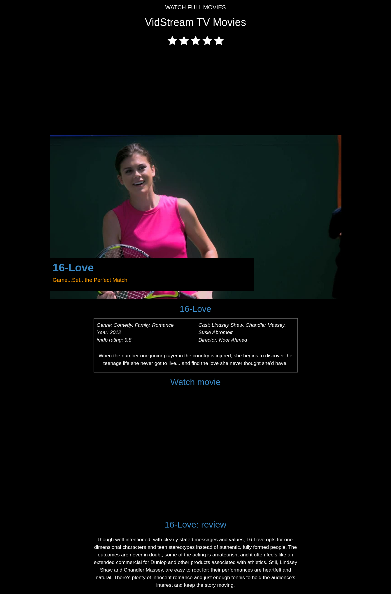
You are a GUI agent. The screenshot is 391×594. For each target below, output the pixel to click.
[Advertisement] (196, 91)
